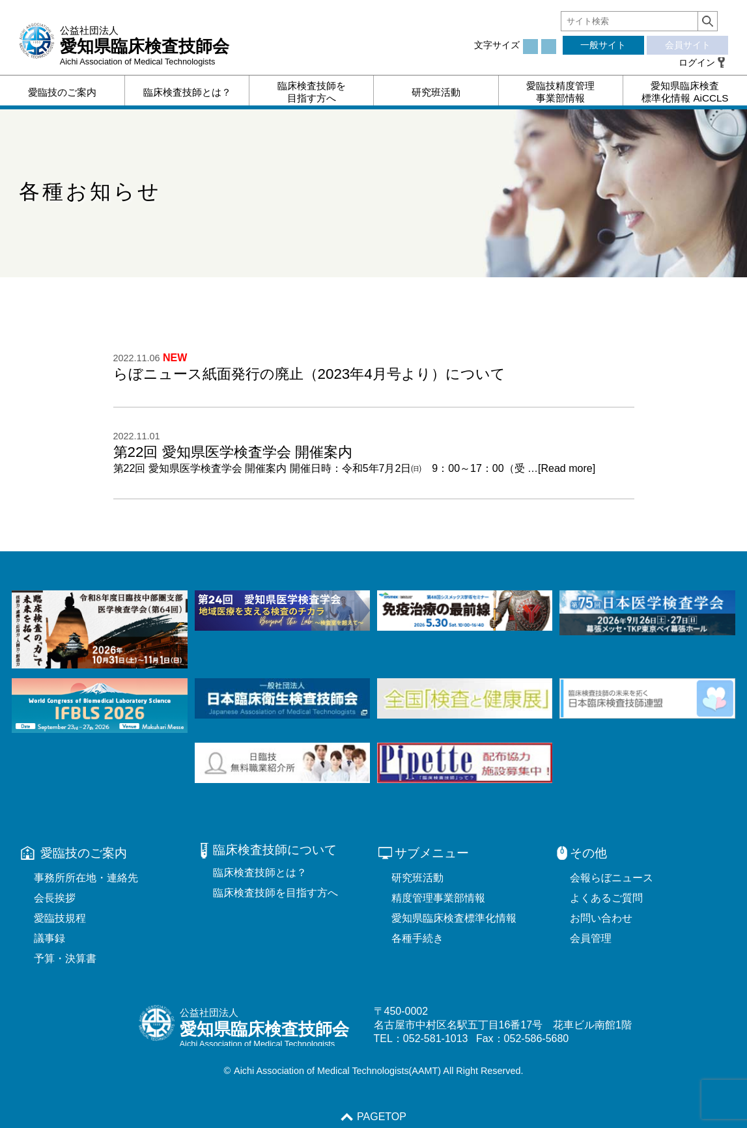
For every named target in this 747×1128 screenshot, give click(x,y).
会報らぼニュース (611, 877)
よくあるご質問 (606, 897)
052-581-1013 (435, 1038)
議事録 (49, 938)
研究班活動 (417, 877)
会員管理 (591, 938)
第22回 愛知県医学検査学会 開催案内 (232, 452)
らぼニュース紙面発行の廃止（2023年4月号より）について (309, 374)
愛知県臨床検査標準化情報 (453, 918)
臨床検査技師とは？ (260, 872)
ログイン (697, 62)
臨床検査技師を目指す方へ (275, 892)
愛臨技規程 (60, 918)
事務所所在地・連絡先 (86, 877)
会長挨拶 (55, 897)
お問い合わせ (601, 918)
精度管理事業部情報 (438, 897)
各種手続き (417, 938)
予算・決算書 (65, 958)
